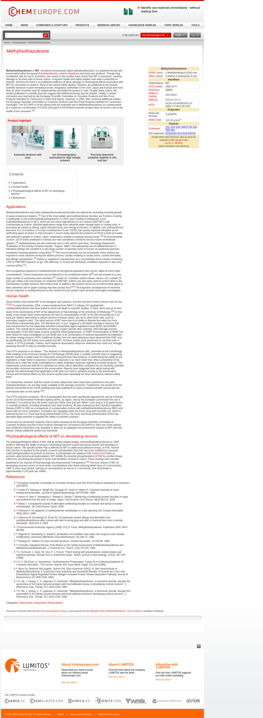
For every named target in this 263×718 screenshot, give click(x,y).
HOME (9, 25)
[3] (102, 236)
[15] (87, 462)
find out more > (69, 682)
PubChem (154, 90)
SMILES (153, 100)
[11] (8, 304)
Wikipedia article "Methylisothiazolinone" (108, 611)
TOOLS (195, 25)
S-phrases (154, 128)
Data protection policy (109, 714)
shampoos (73, 73)
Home (7, 42)
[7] (24, 265)
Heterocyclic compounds (32, 602)
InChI (152, 104)
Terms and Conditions (81, 714)
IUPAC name (156, 72)
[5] (54, 252)
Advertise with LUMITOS (167, 666)
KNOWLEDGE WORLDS (142, 25)
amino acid (99, 453)
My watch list (131, 35)
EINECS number (153, 95)
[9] (54, 277)
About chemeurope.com (80, 664)
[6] (35, 258)
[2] (39, 215)
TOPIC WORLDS (173, 25)
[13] (112, 311)
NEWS (24, 25)
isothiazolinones (49, 73)
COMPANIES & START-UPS (51, 25)
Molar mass (155, 119)
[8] (92, 274)
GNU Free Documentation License (51, 611)
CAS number (156, 86)
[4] (17, 242)
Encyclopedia (19, 42)
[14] (42, 391)
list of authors (135, 611)
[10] (73, 287)
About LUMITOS (121, 664)
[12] (11, 304)
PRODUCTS (82, 25)
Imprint (60, 714)
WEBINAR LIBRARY (109, 25)
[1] (33, 110)
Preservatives (55, 602)
